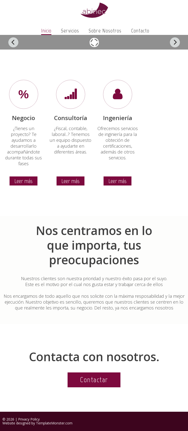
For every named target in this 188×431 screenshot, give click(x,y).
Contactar (94, 379)
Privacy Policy (29, 419)
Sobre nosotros (105, 30)
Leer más (23, 181)
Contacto (140, 30)
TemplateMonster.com (54, 423)
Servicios (70, 30)
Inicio (46, 30)
